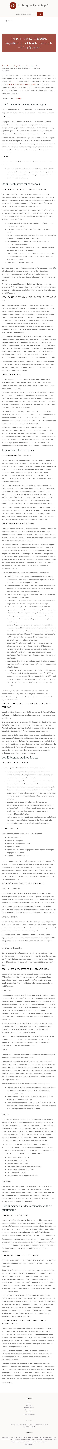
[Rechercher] (40, 14)
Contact (29, 1403)
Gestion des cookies (29, 1414)
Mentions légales (29, 1407)
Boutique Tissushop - (8, 66)
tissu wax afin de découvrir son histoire (21, 84)
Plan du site (29, 1412)
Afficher (18, 98)
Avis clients (29, 1405)
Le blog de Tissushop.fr (33, 5)
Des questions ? (29, 1410)
